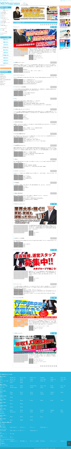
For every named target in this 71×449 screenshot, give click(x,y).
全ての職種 (3, 9)
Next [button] (44, 13)
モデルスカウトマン (4, 33)
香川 (12, 420)
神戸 (22, 387)
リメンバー (17, 26)
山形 (52, 400)
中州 (32, 392)
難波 (22, 385)
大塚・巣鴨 (63, 377)
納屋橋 (53, 410)
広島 (32, 416)
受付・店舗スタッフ (4, 13)
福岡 (1, 392)
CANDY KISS (4, 77)
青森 (1, 400)
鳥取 (1, 416)
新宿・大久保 (33, 377)
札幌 (12, 397)
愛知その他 (3, 413)
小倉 (42, 392)
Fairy (2, 82)
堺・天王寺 (3, 387)
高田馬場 (43, 377)
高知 (32, 420)
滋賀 (42, 387)
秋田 (42, 400)
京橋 (52, 385)
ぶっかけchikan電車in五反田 (6, 79)
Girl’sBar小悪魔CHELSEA (20, 133)
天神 (22, 392)
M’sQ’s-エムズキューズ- (20, 203)
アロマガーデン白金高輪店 (20, 86)
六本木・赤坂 (13, 379)
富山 (1, 403)
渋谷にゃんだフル (18, 333)
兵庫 (62, 387)
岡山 (22, 416)
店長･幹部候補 (3, 12)
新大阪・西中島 (33, 385)
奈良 (1, 389)
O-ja (16, 98)
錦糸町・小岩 (54, 379)
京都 (32, 387)
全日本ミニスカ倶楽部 (19, 238)
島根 (12, 416)
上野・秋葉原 (44, 379)
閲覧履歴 (68, 443)
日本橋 (12, 385)
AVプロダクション (4, 28)
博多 (12, 392)
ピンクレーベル (18, 284)
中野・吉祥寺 (64, 379)
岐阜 (12, 410)
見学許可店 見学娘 (19, 122)
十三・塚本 (63, 385)
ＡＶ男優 (12, 433)
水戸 (1, 382)
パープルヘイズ (18, 249)
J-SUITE (3, 84)
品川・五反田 (23, 377)
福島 (62, 400)
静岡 (22, 410)
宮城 (22, 400)
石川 (12, 403)
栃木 (12, 382)
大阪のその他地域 (14, 387)
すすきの (2, 397)
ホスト (2, 34)
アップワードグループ (19, 75)
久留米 (53, 392)
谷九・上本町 (44, 385)
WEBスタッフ (3, 15)
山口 (42, 416)
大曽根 (43, 410)
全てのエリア (3, 65)
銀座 (32, 379)
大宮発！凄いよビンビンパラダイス (22, 109)
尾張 (32, 410)
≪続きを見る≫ (39, 53)
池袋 (52, 377)
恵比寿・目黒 (13, 377)
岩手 (12, 400)
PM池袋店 (17, 182)
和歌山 (53, 387)
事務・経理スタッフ (4, 25)
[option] (29, 13)
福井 (22, 403)
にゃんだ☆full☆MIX (19, 297)
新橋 (22, 379)
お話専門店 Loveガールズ (20, 145)
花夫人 (3, 74)
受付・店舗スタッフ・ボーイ (5, 22)
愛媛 (22, 420)
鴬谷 (1, 379)
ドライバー (3, 16)
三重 (1, 410)
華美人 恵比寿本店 (19, 193)
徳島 (1, 420)
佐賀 (62, 392)
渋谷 (1, 377)
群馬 (22, 382)
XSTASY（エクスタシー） (20, 170)
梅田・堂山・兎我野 (4, 385)
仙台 (32, 400)
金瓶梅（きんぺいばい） (20, 62)
